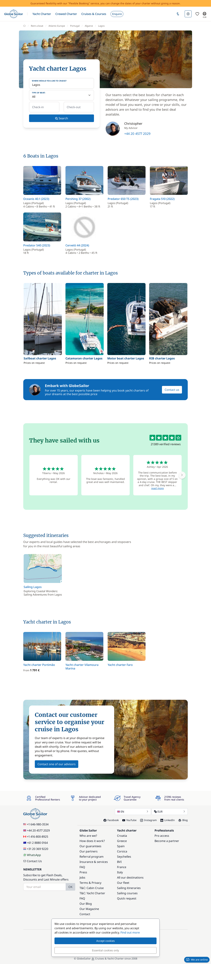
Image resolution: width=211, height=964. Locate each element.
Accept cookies (105, 941)
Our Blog (86, 904)
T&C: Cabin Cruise (92, 888)
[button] (41, 14)
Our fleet (123, 883)
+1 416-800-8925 (35, 837)
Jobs (82, 877)
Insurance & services (94, 862)
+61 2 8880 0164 (35, 843)
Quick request (126, 898)
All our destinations (130, 877)
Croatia (122, 836)
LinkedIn (167, 820)
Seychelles (124, 857)
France (121, 867)
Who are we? (88, 836)
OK (70, 887)
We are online (197, 959)
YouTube (129, 820)
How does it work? (92, 841)
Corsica (122, 851)
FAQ (82, 867)
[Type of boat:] (61, 95)
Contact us (172, 390)
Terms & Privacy (90, 883)
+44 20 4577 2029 (137, 133)
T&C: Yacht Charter (92, 893)
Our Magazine (89, 909)
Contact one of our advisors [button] (57, 764)
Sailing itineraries (129, 888)
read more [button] (157, 488)
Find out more (130, 932)
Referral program (92, 857)
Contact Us (32, 861)
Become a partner (167, 841)
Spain (121, 846)
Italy (120, 872)
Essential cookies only (105, 950)
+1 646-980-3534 (36, 824)
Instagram (148, 820)
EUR (169, 811)
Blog (183, 820)
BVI (119, 862)
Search (61, 118)
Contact (85, 914)
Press (83, 872)
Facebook (111, 820)
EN (133, 811)
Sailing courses (127, 893)
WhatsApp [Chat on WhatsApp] (32, 855)
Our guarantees (90, 846)
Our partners (89, 851)
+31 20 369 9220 (35, 849)
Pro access (162, 836)
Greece (122, 841)
